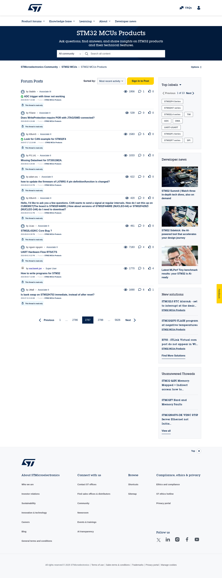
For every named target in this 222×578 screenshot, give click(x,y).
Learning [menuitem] (85, 21)
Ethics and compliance (168, 484)
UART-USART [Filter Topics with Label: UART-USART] (171, 127)
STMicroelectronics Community (35, 8)
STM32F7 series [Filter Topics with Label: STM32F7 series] (172, 140)
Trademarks (137, 565)
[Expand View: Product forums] (43, 21)
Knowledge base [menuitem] (60, 21)
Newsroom (82, 512)
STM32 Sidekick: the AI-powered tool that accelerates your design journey (179, 234)
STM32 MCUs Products (52, 100)
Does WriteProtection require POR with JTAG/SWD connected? (58, 117)
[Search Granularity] (70, 53)
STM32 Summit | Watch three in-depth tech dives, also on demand (178, 195)
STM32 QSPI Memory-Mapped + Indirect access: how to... (176, 385)
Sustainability (29, 503)
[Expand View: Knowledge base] (74, 21)
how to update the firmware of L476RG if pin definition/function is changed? (65, 181)
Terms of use (97, 565)
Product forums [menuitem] (32, 21)
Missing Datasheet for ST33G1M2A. (41, 160)
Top (193, 451)
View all (166, 430)
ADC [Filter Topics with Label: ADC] (166, 121)
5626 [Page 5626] (117, 320)
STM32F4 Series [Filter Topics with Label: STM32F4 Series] (172, 101)
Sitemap (132, 494)
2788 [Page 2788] (100, 320)
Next (188, 93)
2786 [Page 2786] (75, 320)
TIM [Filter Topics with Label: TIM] (189, 114)
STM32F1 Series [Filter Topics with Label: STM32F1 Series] (172, 134)
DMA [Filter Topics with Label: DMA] (177, 121)
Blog (24, 531)
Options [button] (195, 67)
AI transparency (85, 531)
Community (83, 503)
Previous (170, 93)
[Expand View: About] (109, 21)
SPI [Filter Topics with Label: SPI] (188, 140)
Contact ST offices (86, 484)
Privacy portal (163, 503)
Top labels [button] (170, 85)
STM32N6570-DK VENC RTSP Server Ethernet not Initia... (180, 419)
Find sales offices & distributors (93, 494)
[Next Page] (131, 320)
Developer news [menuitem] (125, 21)
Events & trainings (86, 522)
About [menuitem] (103, 21)
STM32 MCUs (69, 67)
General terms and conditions (37, 541)
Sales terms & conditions (118, 565)
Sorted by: (89, 81)
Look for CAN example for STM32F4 (45, 139)
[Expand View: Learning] (94, 21)
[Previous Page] (46, 320)
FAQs (188, 7)
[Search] (124, 53)
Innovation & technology (34, 512)
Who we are (28, 484)
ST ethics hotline (165, 494)
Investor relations (31, 494)
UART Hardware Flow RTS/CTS (39, 252)
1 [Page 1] (60, 320)
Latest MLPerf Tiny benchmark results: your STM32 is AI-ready (180, 274)
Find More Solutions (173, 355)
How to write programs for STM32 (40, 273)
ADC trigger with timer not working (44, 96)
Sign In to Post (140, 81)
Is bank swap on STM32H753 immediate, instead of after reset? (57, 294)
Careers (26, 522)
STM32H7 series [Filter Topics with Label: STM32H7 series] (172, 108)
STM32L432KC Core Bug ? (36, 230)
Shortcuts (133, 484)
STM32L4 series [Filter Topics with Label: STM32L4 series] (172, 114)
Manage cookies (169, 565)
